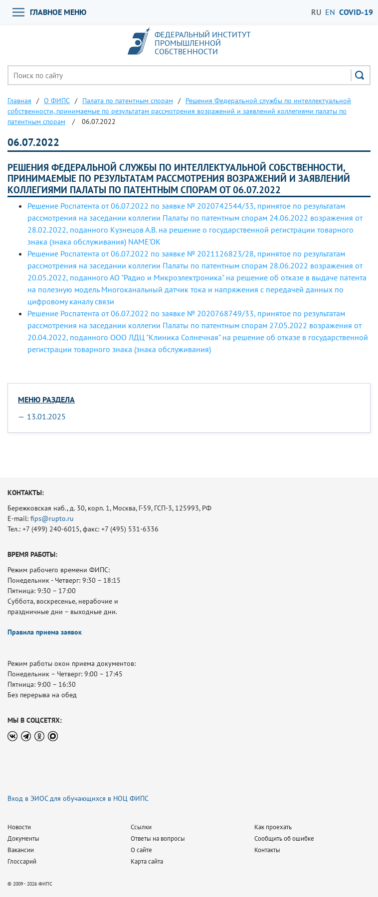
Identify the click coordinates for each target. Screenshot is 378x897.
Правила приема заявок (44, 632)
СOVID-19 (356, 12)
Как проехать (273, 827)
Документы (23, 838)
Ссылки (141, 827)
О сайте (141, 850)
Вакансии (20, 850)
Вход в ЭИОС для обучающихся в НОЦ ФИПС (78, 798)
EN (330, 12)
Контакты (267, 850)
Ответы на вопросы (158, 838)
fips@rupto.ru (52, 518)
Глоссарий (21, 861)
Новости (19, 827)
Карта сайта (147, 861)
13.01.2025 (46, 416)
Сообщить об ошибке (284, 838)
